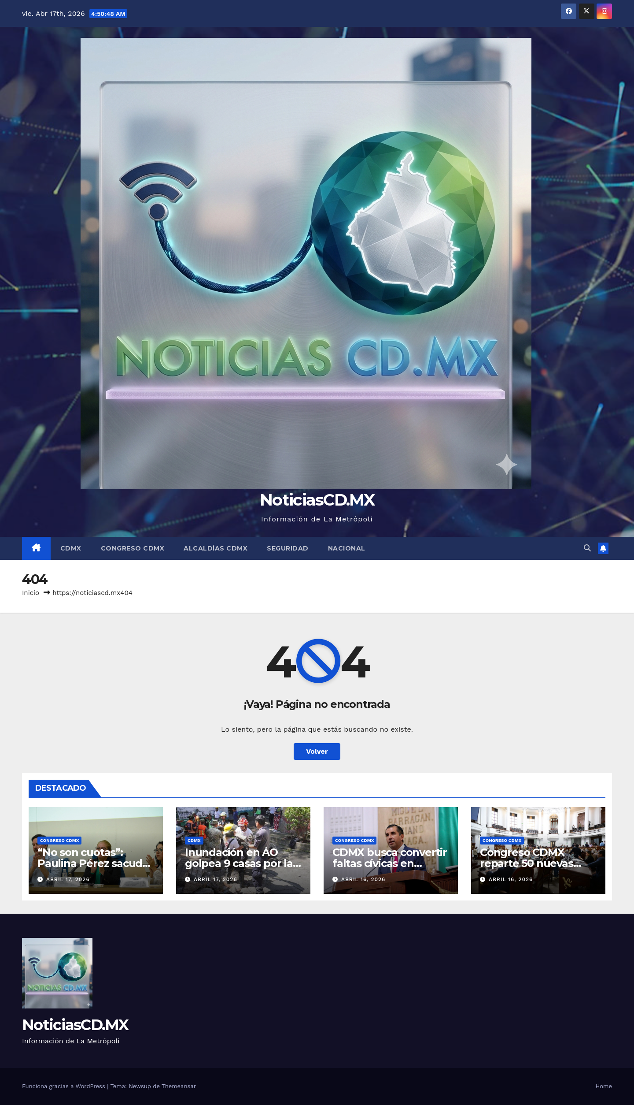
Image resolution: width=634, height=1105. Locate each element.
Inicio (30, 593)
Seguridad (288, 548)
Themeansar (179, 1086)
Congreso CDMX (133, 548)
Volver (317, 751)
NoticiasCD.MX (317, 500)
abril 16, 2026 (363, 879)
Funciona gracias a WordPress (64, 1086)
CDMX (70, 548)
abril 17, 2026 (68, 879)
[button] (587, 548)
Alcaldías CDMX (215, 548)
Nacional (346, 548)
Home (604, 1086)
